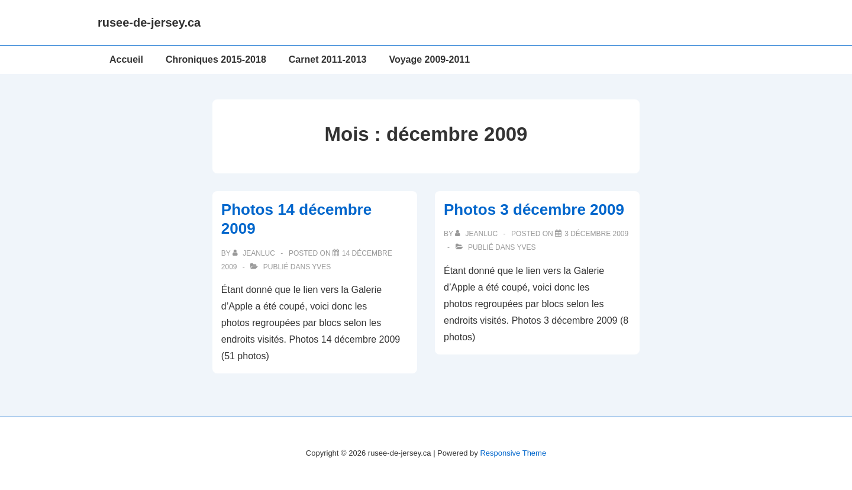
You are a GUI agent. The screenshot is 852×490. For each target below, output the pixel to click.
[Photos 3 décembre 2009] (596, 234)
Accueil (126, 59)
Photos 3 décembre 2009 (534, 209)
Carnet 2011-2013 (328, 59)
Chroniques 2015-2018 (216, 59)
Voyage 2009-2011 (429, 59)
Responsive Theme (513, 453)
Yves (321, 267)
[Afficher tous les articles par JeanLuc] (255, 253)
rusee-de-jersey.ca (149, 22)
